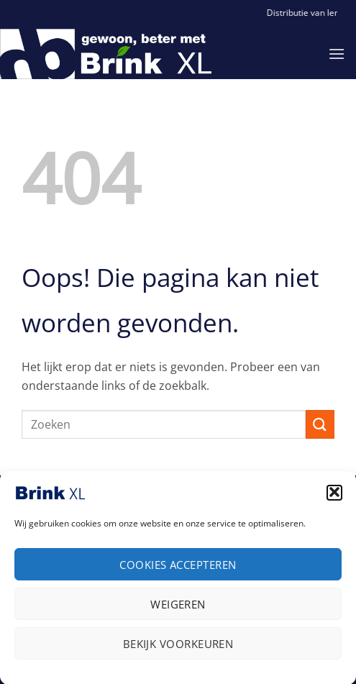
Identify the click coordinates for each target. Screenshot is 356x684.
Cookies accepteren (177, 568)
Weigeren (178, 608)
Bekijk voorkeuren (178, 647)
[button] (334, 496)
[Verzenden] (320, 424)
